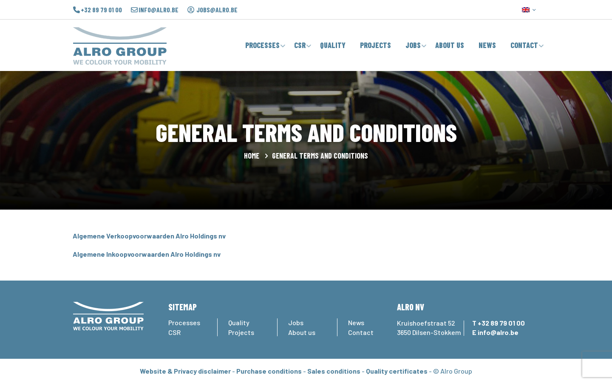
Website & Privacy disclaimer (185, 371)
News (356, 322)
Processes (184, 322)
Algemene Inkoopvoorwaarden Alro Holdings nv (147, 254)
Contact (361, 332)
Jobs (295, 322)
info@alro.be (158, 9)
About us (301, 332)
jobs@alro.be (217, 9)
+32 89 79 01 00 (101, 9)
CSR (174, 332)
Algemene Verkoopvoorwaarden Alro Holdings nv (149, 236)
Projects (241, 332)
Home (251, 155)
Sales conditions (333, 371)
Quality (238, 322)
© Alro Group (452, 371)
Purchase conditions (269, 371)
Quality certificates (397, 371)
